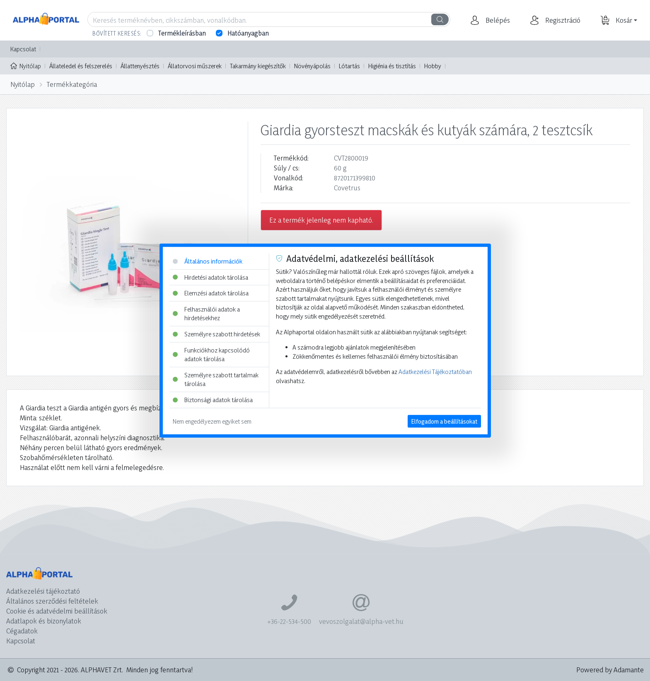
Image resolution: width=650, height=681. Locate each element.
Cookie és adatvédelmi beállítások (56, 611)
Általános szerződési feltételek (52, 601)
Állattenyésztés (140, 66)
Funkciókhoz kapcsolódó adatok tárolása (211, 354)
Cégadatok (22, 630)
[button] (497, 20)
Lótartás (349, 66)
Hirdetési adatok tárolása (210, 277)
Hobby (432, 66)
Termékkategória (72, 84)
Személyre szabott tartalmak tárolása (216, 379)
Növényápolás (312, 66)
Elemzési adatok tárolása (211, 293)
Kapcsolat (23, 49)
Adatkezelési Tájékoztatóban (435, 372)
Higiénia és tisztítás (392, 66)
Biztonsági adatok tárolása (213, 400)
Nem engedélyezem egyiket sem (212, 421)
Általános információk (207, 261)
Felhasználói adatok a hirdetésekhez (206, 313)
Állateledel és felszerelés (80, 66)
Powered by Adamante (610, 669)
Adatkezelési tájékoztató (43, 591)
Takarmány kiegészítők (258, 66)
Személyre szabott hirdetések (216, 334)
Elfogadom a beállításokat (444, 421)
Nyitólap (25, 65)
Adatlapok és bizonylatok (43, 620)
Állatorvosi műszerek (195, 66)
